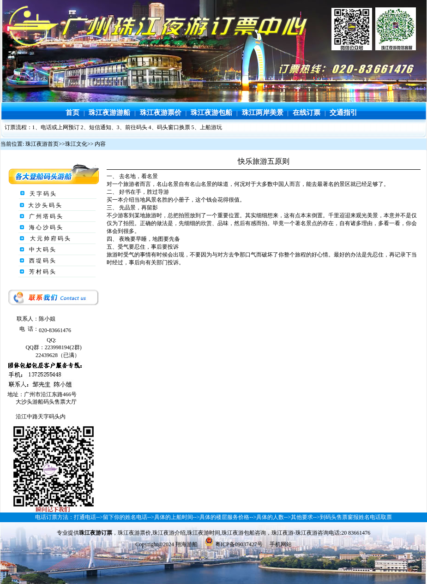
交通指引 (343, 112)
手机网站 (281, 544)
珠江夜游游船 (109, 112)
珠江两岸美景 (262, 112)
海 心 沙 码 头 (45, 227)
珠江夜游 (282, 533)
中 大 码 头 (41, 249)
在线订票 (306, 112)
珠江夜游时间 (203, 533)
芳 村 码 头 (41, 271)
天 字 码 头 (42, 194)
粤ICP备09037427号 (238, 544)
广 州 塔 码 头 (45, 216)
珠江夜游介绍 (169, 533)
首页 (72, 112)
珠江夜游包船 (211, 112)
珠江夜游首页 (42, 144)
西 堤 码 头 (41, 260)
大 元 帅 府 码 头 (49, 238)
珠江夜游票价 (160, 112)
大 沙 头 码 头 (44, 205)
